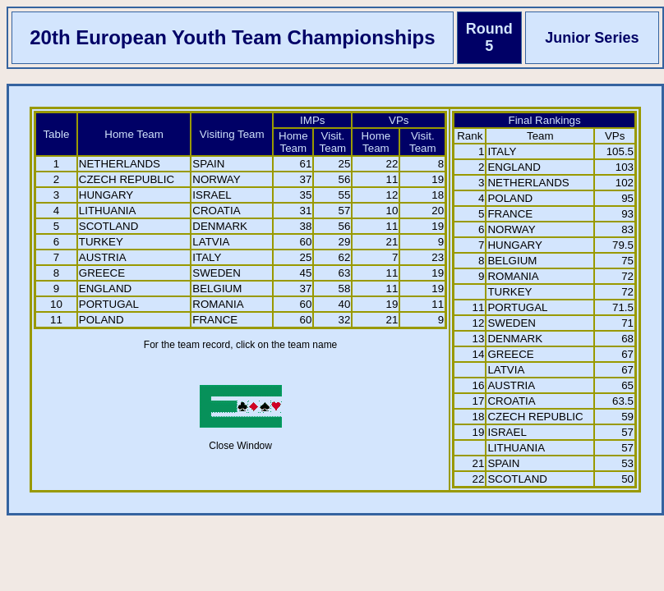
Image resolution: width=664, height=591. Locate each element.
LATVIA (210, 242)
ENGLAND (105, 288)
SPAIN (208, 164)
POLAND (101, 320)
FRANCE (214, 320)
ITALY (206, 257)
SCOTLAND (109, 226)
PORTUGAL (109, 304)
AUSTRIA (103, 257)
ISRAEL (211, 195)
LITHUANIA (107, 210)
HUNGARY (106, 195)
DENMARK (219, 226)
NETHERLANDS (119, 164)
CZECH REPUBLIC (126, 179)
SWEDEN (216, 273)
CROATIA (216, 210)
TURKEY (101, 242)
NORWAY (216, 179)
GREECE (102, 273)
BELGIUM (217, 288)
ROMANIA (217, 304)
